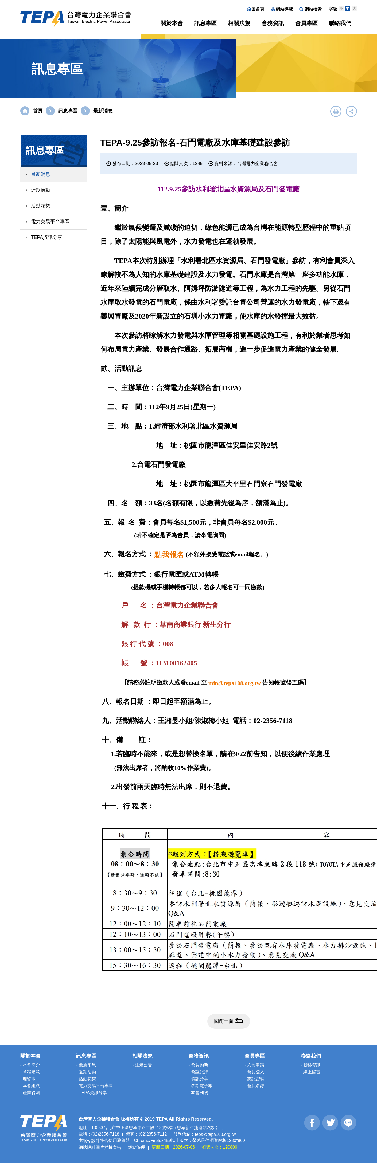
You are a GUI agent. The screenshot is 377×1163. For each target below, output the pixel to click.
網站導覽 (282, 9)
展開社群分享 (351, 111)
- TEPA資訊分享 (91, 1092)
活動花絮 (40, 206)
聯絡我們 (340, 23)
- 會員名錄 (254, 1085)
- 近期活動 (86, 1072)
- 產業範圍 (30, 1092)
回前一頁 (228, 1021)
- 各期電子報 (200, 1085)
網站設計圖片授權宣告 (100, 1147)
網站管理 (136, 1147)
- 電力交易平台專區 (94, 1085)
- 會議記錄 (198, 1072)
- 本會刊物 (198, 1092)
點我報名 (169, 555)
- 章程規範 (30, 1072)
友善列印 (335, 111)
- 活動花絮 (86, 1078)
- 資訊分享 (198, 1078)
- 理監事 (28, 1078)
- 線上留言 (310, 1072)
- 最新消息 (86, 1065)
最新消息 (40, 174)
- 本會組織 (30, 1085)
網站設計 (91, 1140)
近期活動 (40, 190)
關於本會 (172, 23)
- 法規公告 (142, 1065)
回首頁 (255, 9)
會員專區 (306, 23)
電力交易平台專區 (50, 221)
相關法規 (239, 23)
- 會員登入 (254, 1072)
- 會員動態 (198, 1065)
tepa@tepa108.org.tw (215, 1134)
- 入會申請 (254, 1065)
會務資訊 (273, 23)
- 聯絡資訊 (310, 1065)
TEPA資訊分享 (47, 237)
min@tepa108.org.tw (234, 683)
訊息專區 (205, 23)
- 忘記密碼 (254, 1078)
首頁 (37, 110)
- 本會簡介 (30, 1065)
